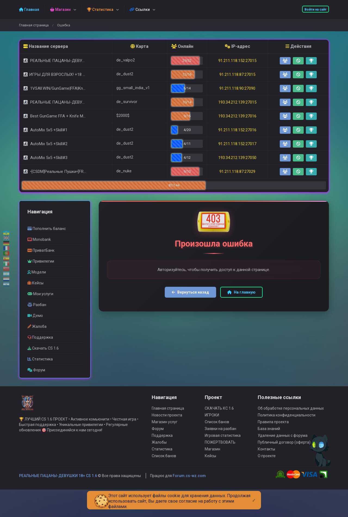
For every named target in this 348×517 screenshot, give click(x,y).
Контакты (266, 457)
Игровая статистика (223, 443)
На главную (241, 292)
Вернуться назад (190, 292)
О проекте (267, 464)
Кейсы (210, 464)
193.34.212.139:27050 (237, 157)
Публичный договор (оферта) (284, 450)
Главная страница (34, 25)
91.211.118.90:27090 (237, 88)
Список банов (164, 464)
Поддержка (162, 443)
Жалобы (159, 450)
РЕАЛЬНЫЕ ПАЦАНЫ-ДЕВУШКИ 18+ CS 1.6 (58, 483)
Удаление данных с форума (282, 443)
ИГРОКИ (212, 423)
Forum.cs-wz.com (189, 483)
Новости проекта (167, 423)
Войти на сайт (315, 9)
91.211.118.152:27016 (237, 129)
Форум (158, 436)
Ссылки (140, 9)
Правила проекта (273, 430)
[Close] (254, 496)
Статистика (162, 457)
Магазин (212, 457)
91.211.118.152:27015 (237, 60)
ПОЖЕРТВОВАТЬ (220, 450)
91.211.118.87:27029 (237, 171)
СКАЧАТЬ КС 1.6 (219, 416)
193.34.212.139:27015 (237, 102)
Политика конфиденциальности (286, 423)
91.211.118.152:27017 (237, 143)
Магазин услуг (165, 430)
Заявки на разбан (220, 436)
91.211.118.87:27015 (237, 74)
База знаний (269, 436)
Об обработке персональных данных (291, 416)
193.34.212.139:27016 (237, 116)
